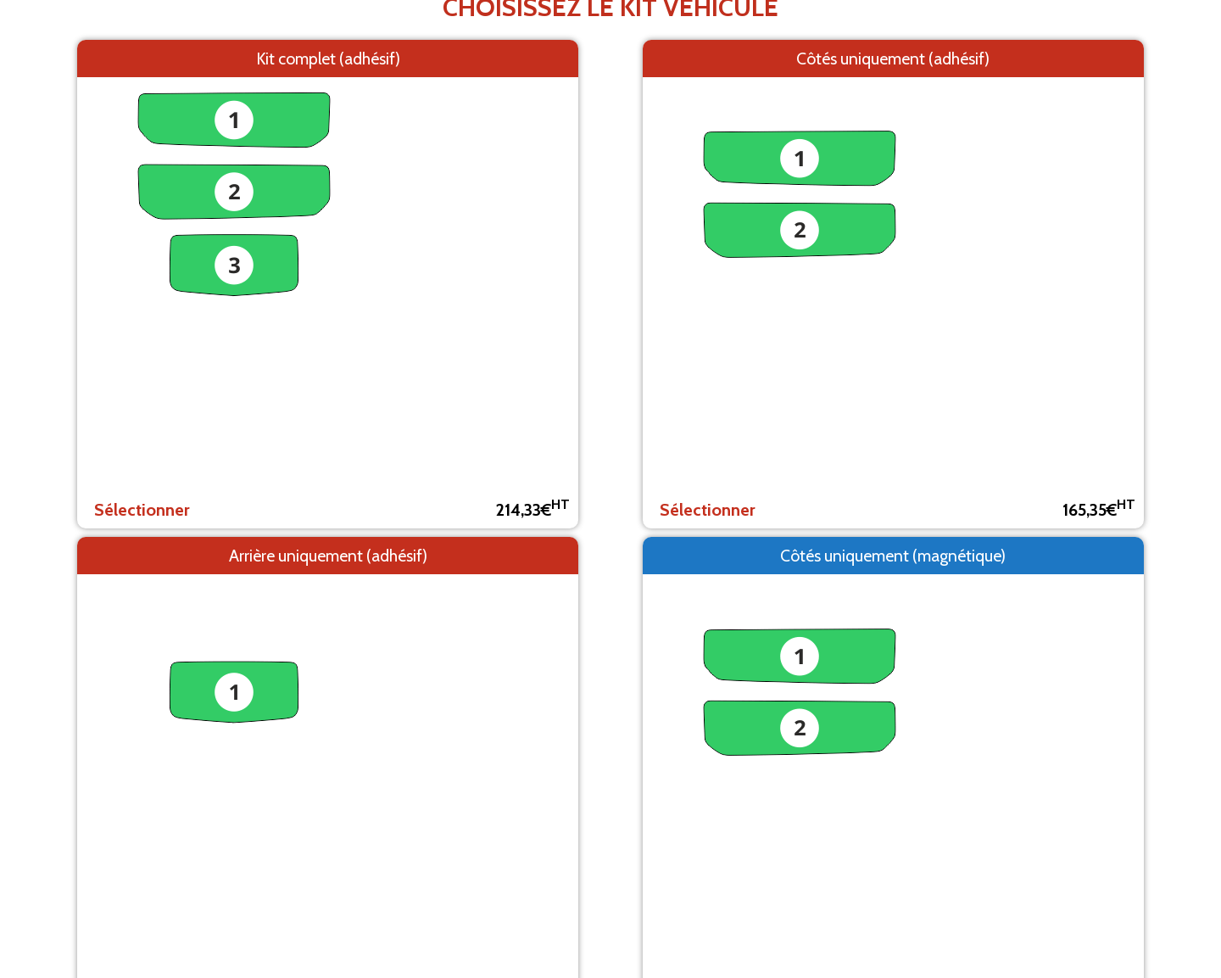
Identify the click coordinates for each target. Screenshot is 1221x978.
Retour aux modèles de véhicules (610, 210)
